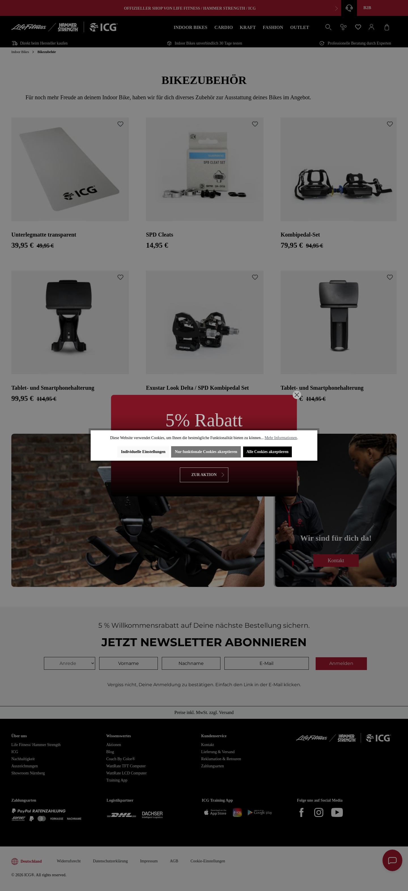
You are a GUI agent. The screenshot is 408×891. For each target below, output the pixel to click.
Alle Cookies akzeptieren (267, 452)
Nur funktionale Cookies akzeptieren (206, 452)
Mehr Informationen (281, 438)
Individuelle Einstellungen (143, 452)
